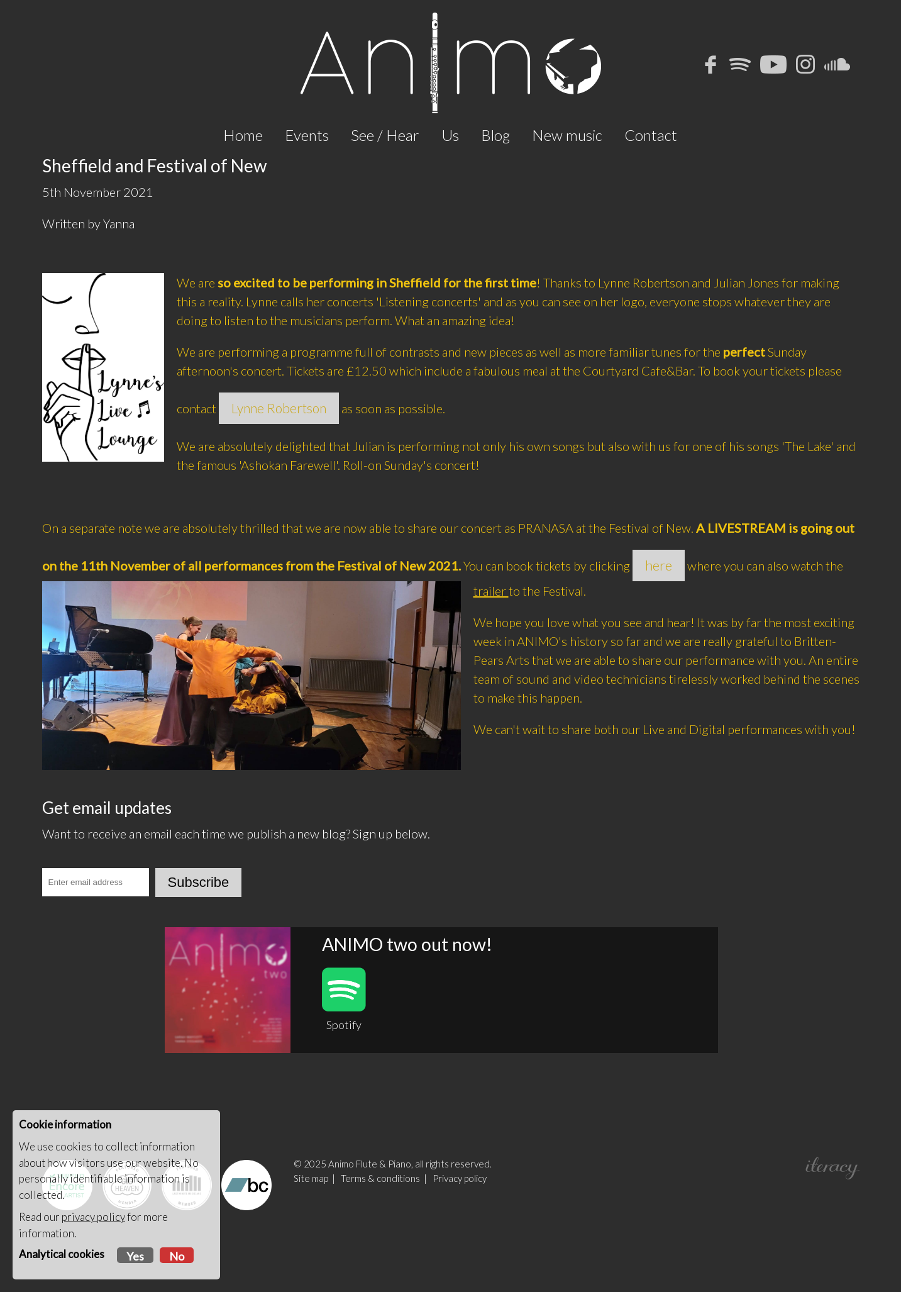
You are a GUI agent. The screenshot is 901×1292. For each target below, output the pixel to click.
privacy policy (93, 1216)
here (658, 613)
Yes (135, 1256)
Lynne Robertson (278, 456)
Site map (311, 1226)
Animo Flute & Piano (369, 1212)
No (176, 1256)
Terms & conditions (380, 1226)
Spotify (344, 1048)
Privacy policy (460, 1226)
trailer (491, 639)
